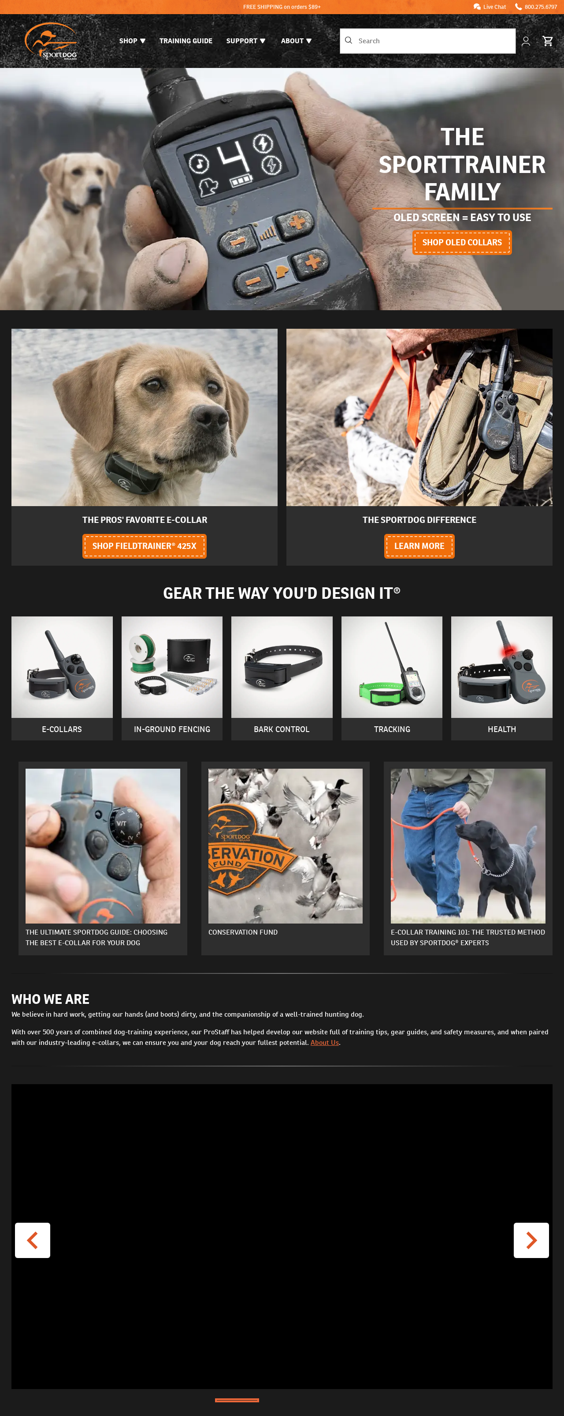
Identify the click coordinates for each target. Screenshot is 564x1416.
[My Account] (527, 41)
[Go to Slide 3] (327, 1400)
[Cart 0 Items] (548, 41)
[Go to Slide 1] (237, 1400)
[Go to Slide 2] (282, 1400)
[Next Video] (531, 1240)
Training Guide (186, 40)
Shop (132, 40)
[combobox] (428, 41)
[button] (282, 1236)
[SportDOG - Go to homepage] (51, 41)
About (296, 40)
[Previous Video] (32, 1240)
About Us (325, 1042)
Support (245, 40)
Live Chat (494, 7)
